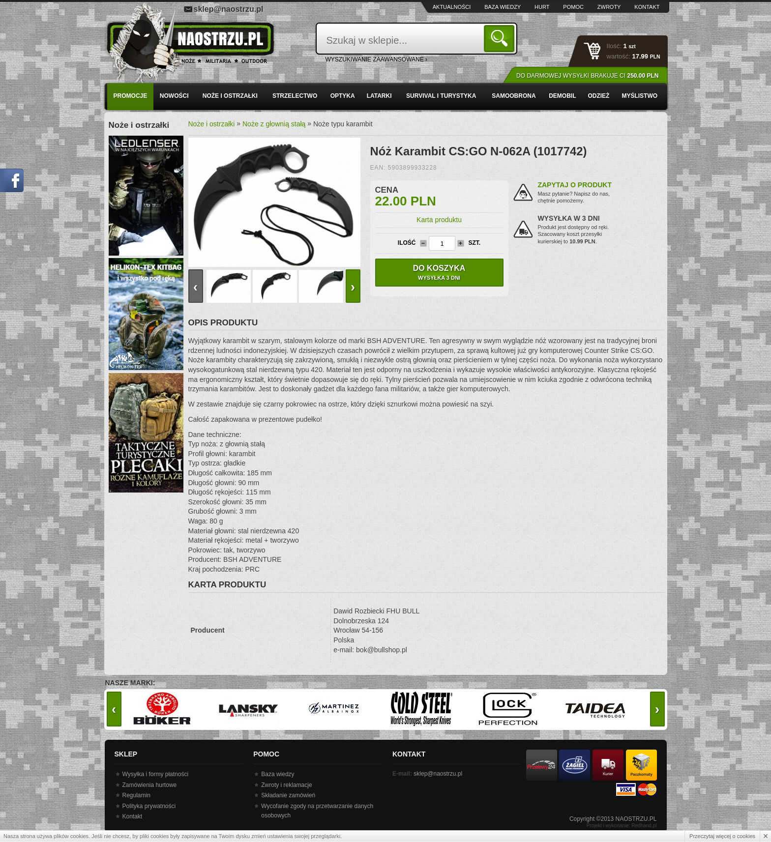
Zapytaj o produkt (574, 185)
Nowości (174, 95)
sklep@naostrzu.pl (229, 9)
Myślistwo (639, 95)
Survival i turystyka (441, 95)
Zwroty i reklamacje (286, 785)
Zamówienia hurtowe (149, 785)
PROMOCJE (131, 95)
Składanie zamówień (288, 795)
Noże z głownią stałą (273, 124)
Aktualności (452, 7)
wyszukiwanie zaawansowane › (377, 59)
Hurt (541, 7)
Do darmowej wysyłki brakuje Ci (587, 75)
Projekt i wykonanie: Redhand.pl (622, 825)
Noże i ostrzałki (230, 95)
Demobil (562, 95)
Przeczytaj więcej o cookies (722, 836)
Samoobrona (513, 95)
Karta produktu (439, 220)
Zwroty (609, 7)
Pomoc (573, 7)
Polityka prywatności (149, 806)
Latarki (379, 95)
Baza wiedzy (502, 7)
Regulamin (136, 795)
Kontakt (646, 7)
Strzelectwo (294, 95)
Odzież (598, 95)
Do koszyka (439, 272)
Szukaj (500, 38)
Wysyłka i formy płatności (155, 774)
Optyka (342, 95)
